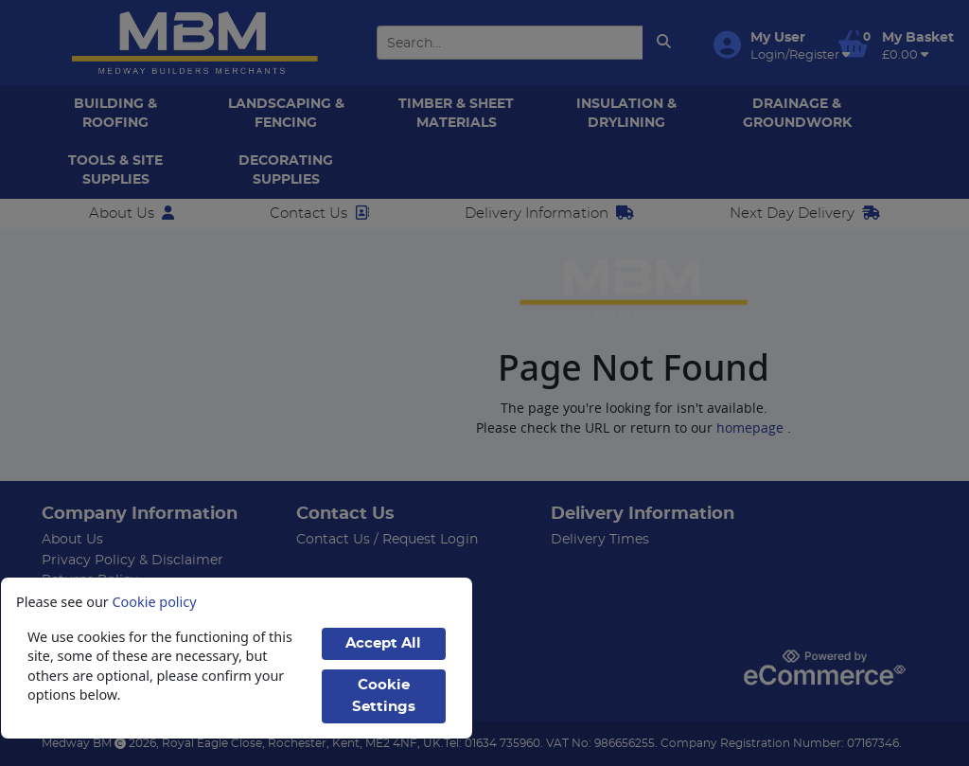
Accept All (383, 643)
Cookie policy (155, 602)
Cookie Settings (383, 696)
